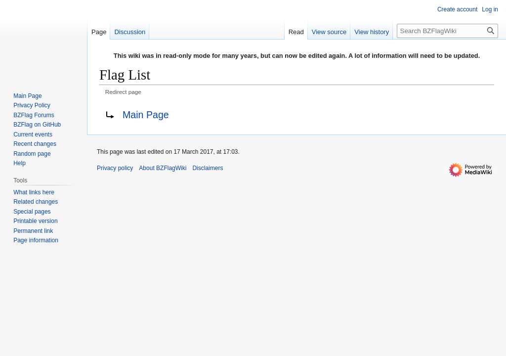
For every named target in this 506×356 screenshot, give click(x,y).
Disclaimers (207, 168)
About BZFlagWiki (162, 168)
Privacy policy (115, 168)
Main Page (146, 114)
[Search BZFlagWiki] (447, 31)
